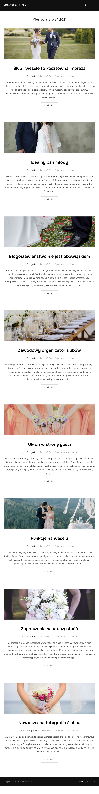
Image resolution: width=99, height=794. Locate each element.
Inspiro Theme (77, 789)
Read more (51, 105)
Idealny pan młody (49, 162)
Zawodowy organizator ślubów (49, 357)
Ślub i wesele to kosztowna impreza (49, 68)
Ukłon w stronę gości (49, 451)
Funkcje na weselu (49, 545)
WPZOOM (91, 789)
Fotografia (32, 76)
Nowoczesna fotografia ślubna (49, 730)
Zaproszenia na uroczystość (49, 635)
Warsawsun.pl (17, 5)
